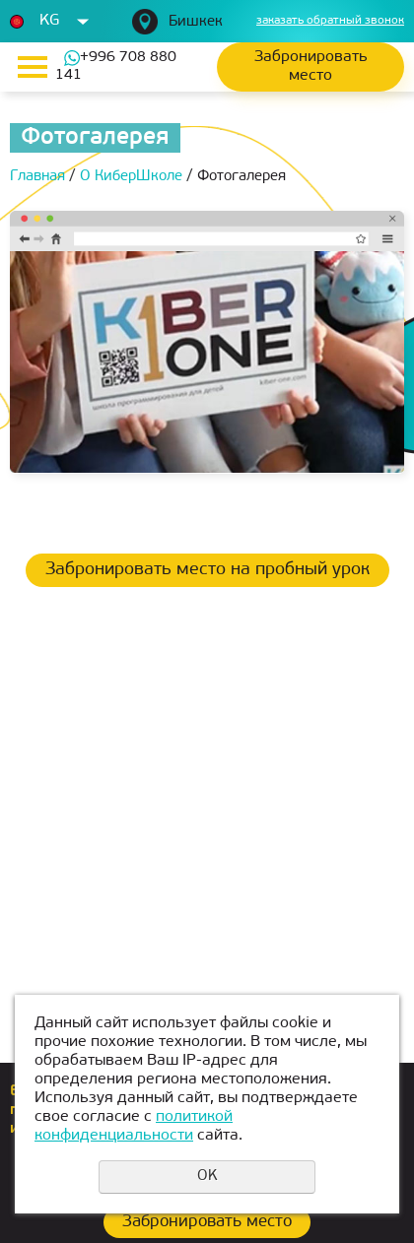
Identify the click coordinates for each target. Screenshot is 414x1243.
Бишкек (196, 22)
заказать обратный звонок (330, 21)
